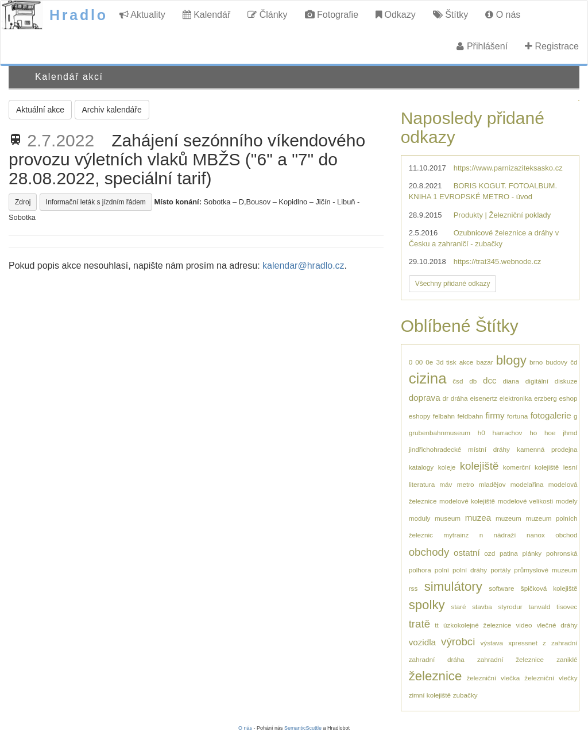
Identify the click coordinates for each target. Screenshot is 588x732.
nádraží (505, 535)
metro (465, 484)
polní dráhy (469, 570)
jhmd (570, 432)
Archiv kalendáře (112, 109)
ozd (489, 553)
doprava (424, 397)
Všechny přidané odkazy (452, 284)
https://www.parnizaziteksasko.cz (508, 168)
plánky (531, 553)
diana (510, 381)
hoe (550, 432)
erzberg (545, 398)
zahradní (564, 642)
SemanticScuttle (303, 728)
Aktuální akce (40, 109)
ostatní (467, 552)
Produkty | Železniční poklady (502, 215)
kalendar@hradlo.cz (303, 265)
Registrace (552, 46)
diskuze (566, 381)
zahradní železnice (510, 659)
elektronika (516, 398)
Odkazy (396, 15)
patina (509, 553)
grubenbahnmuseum (439, 432)
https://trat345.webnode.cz (497, 261)
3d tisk (446, 362)
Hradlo (78, 15)
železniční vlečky (550, 677)
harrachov (507, 432)
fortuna (517, 416)
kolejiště (479, 466)
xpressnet (522, 642)
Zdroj (22, 202)
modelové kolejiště (467, 501)
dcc (490, 380)
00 (419, 362)
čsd (457, 381)
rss (413, 588)
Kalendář (207, 15)
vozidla (422, 642)
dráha (459, 398)
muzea (478, 517)
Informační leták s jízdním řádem (96, 202)
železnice (435, 676)
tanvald (540, 606)
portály (500, 570)
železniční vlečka (493, 677)
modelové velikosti (525, 501)
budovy (556, 362)
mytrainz (456, 535)
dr (445, 398)
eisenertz (483, 398)
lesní (570, 467)
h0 (481, 432)
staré (458, 606)
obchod (566, 535)
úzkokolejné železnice (477, 625)
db (473, 381)
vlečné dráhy (557, 625)
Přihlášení (482, 46)
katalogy (421, 467)
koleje (447, 467)
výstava (491, 642)
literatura (422, 484)
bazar (484, 362)
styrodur (510, 606)
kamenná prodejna (547, 449)
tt (437, 625)
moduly (420, 518)
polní (442, 570)
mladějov (492, 484)
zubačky (465, 695)
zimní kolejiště (430, 695)
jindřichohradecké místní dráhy (459, 449)
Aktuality (142, 15)
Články (267, 15)
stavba (482, 606)
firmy (495, 415)
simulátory (453, 586)
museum (448, 518)
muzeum (508, 518)
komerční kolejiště (531, 467)
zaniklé (566, 659)
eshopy (420, 416)
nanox (536, 535)
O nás (502, 15)
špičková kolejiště (549, 588)
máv (445, 484)
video (524, 625)
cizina (428, 378)
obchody (429, 552)
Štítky (450, 15)
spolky (427, 605)
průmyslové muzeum (545, 570)
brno (536, 362)
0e (429, 362)
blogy (511, 360)
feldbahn (470, 416)
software (501, 588)
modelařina (527, 484)
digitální (536, 381)
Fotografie (331, 15)
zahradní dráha (437, 659)
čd (573, 362)
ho (533, 432)
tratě (419, 624)
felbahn (444, 416)
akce (466, 362)
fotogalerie (551, 415)
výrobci (458, 642)
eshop (568, 398)
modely (567, 501)
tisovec (566, 606)
